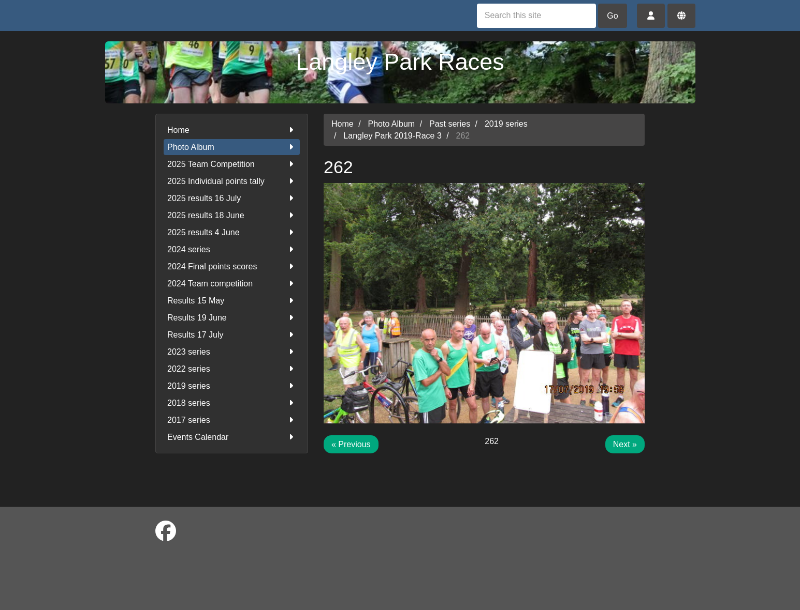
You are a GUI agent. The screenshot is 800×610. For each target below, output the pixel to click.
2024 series (231, 249)
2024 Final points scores (231, 266)
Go (612, 15)
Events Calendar (231, 437)
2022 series (231, 369)
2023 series (231, 352)
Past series (449, 123)
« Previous (351, 444)
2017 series (231, 420)
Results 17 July (231, 335)
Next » (625, 444)
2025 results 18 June (231, 215)
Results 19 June (231, 318)
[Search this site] (536, 16)
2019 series (231, 386)
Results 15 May (231, 301)
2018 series (231, 403)
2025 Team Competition (231, 164)
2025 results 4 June (231, 232)
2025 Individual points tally (231, 181)
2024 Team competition (231, 283)
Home (231, 130)
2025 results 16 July (231, 198)
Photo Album (231, 147)
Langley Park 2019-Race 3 (392, 135)
